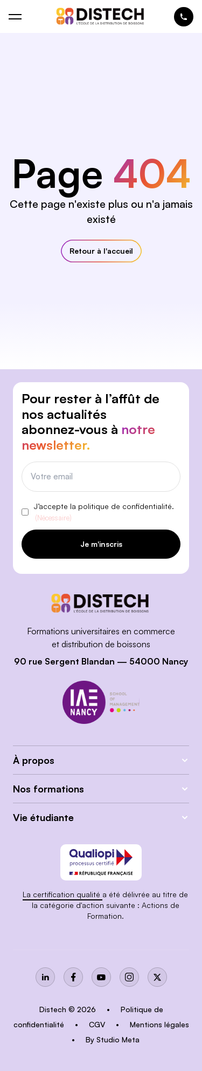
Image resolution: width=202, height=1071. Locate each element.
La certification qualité (62, 894)
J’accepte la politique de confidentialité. (104, 512)
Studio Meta (118, 1039)
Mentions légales (159, 1024)
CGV (98, 1024)
